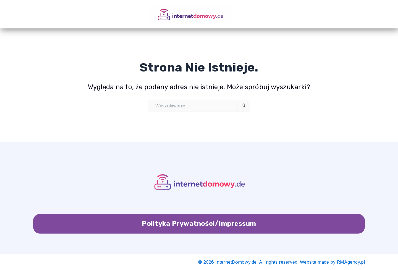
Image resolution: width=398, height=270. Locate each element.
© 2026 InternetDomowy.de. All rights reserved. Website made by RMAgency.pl (281, 262)
